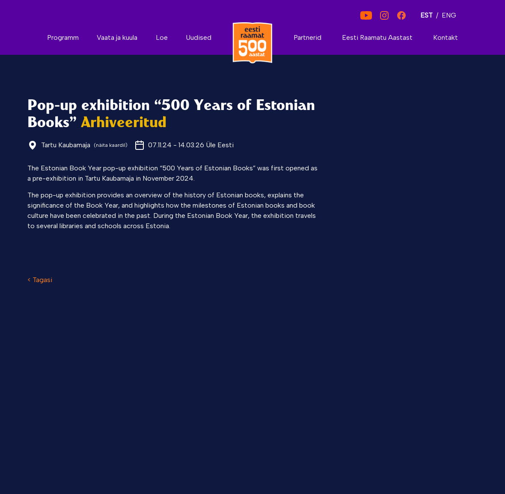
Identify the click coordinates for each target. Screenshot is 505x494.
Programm (63, 37)
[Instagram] (384, 15)
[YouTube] (366, 15)
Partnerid (307, 37)
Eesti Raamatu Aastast (377, 37)
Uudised (198, 37)
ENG (449, 15)
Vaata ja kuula (117, 37)
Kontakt (445, 37)
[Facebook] (401, 15)
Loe (162, 37)
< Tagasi (39, 280)
